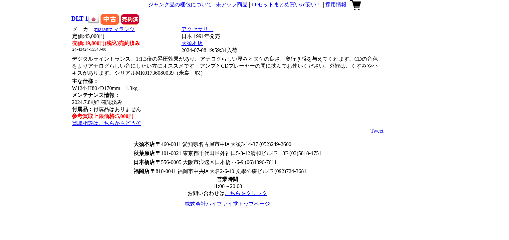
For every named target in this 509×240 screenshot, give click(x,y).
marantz (115, 29)
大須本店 (192, 43)
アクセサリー (197, 29)
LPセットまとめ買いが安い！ (286, 4)
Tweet (377, 131)
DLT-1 (79, 18)
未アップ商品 (232, 4)
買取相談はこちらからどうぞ (106, 123)
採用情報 (336, 4)
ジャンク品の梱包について (180, 4)
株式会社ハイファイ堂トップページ (227, 204)
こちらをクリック (246, 193)
